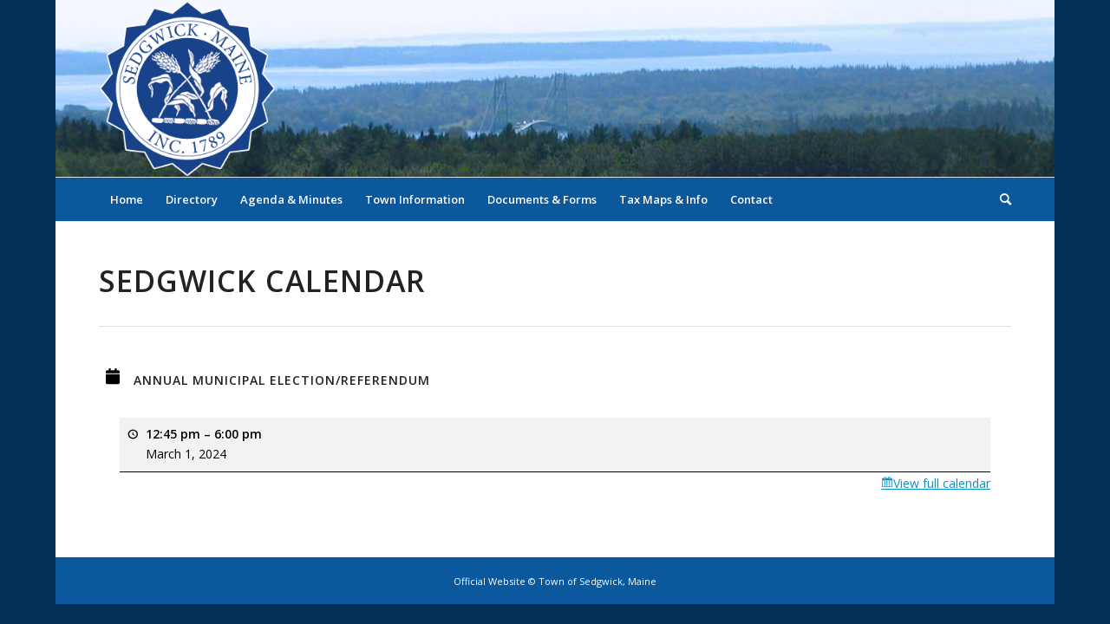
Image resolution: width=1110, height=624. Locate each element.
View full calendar (941, 483)
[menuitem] (126, 199)
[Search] (1000, 199)
